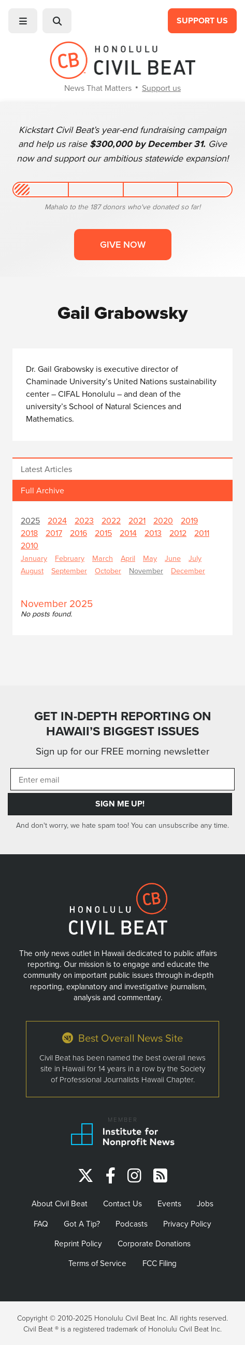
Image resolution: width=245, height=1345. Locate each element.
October (108, 570)
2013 (153, 533)
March (102, 558)
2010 (29, 545)
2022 (111, 520)
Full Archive (42, 490)
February (69, 558)
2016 (78, 533)
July (195, 558)
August (32, 570)
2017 (54, 533)
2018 (29, 533)
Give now (123, 244)
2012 (177, 533)
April (128, 558)
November (146, 570)
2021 (137, 520)
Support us (161, 87)
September (69, 570)
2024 (57, 520)
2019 (189, 520)
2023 (84, 520)
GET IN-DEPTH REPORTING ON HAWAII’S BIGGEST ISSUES (122, 723)
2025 (30, 520)
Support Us (202, 20)
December (188, 570)
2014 (128, 533)
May (150, 558)
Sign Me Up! (120, 804)
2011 (201, 533)
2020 (163, 520)
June (173, 558)
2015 (103, 533)
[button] (22, 20)
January (34, 558)
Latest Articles (46, 469)
